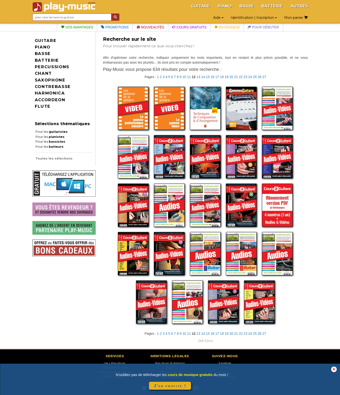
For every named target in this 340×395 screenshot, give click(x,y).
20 (231, 77)
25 (255, 77)
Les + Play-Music (115, 363)
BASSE (246, 6)
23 (245, 77)
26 (259, 77)
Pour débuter (263, 27)
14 (203, 77)
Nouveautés (150, 27)
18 (222, 77)
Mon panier (296, 17)
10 (184, 77)
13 (198, 77)
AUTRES (299, 6)
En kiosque (227, 27)
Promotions (115, 27)
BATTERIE (271, 6)
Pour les (52, 132)
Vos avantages (77, 27)
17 (217, 77)
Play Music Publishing (170, 363)
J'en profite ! (170, 386)
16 (213, 77)
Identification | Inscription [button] (254, 17)
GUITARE (200, 6)
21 (236, 77)
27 (264, 77)
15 (208, 77)
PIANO (224, 6)
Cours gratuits (189, 27)
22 (241, 77)
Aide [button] (218, 17)
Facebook (225, 363)
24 (250, 77)
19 (227, 77)
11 (189, 77)
